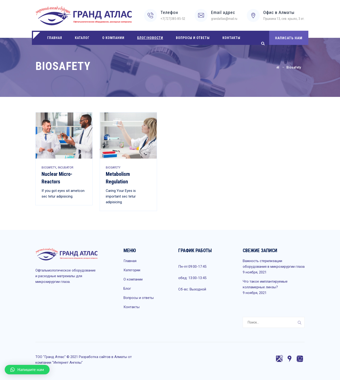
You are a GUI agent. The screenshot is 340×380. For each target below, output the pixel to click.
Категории (131, 270)
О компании (113, 38)
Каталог (82, 38)
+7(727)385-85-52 (173, 19)
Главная (54, 38)
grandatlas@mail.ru (224, 19)
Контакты (231, 38)
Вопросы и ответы (193, 38)
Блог (127, 288)
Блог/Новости (150, 38)
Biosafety (49, 167)
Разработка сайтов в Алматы (103, 357)
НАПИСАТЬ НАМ (288, 38)
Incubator (65, 167)
